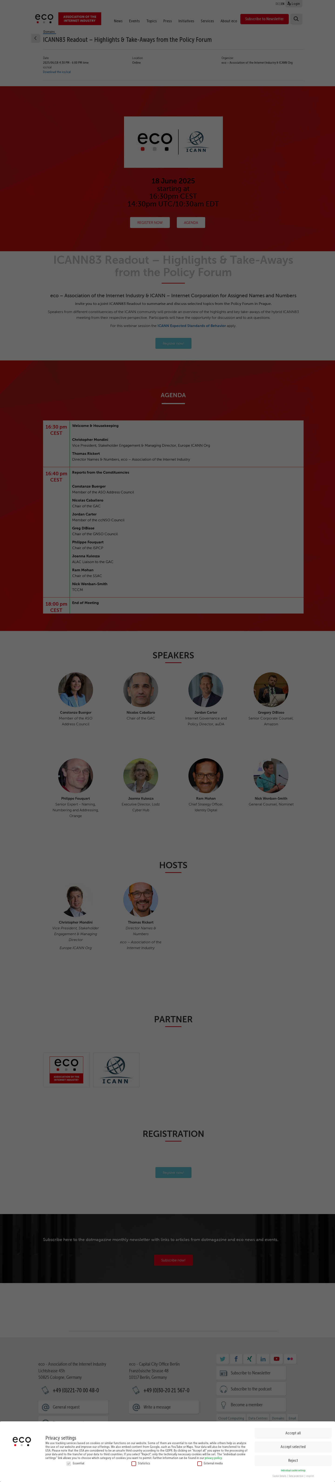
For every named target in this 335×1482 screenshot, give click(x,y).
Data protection (296, 1476)
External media (210, 1463)
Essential (75, 1463)
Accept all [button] (293, 1433)
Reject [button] (293, 1460)
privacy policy (213, 1458)
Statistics (140, 1463)
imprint (310, 1476)
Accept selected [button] (293, 1446)
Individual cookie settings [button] (293, 1470)
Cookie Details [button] (280, 1476)
